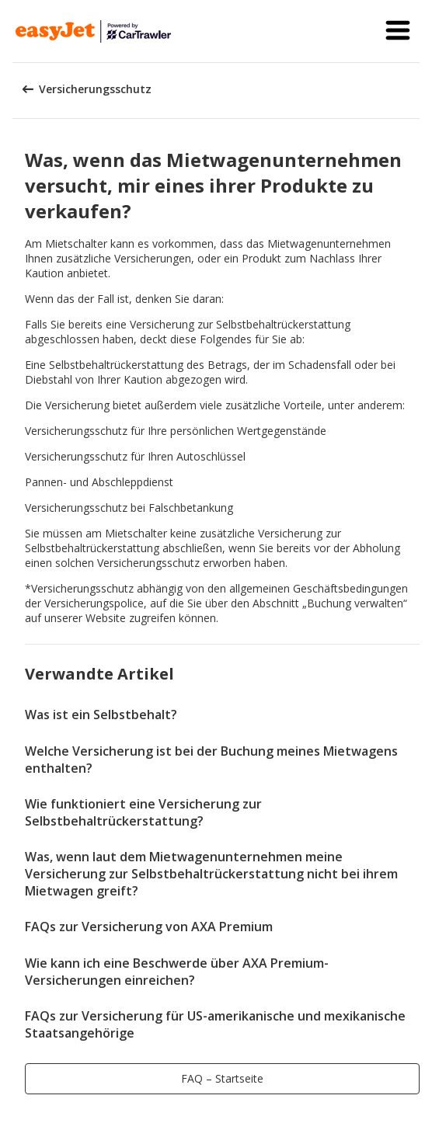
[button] (397, 31)
